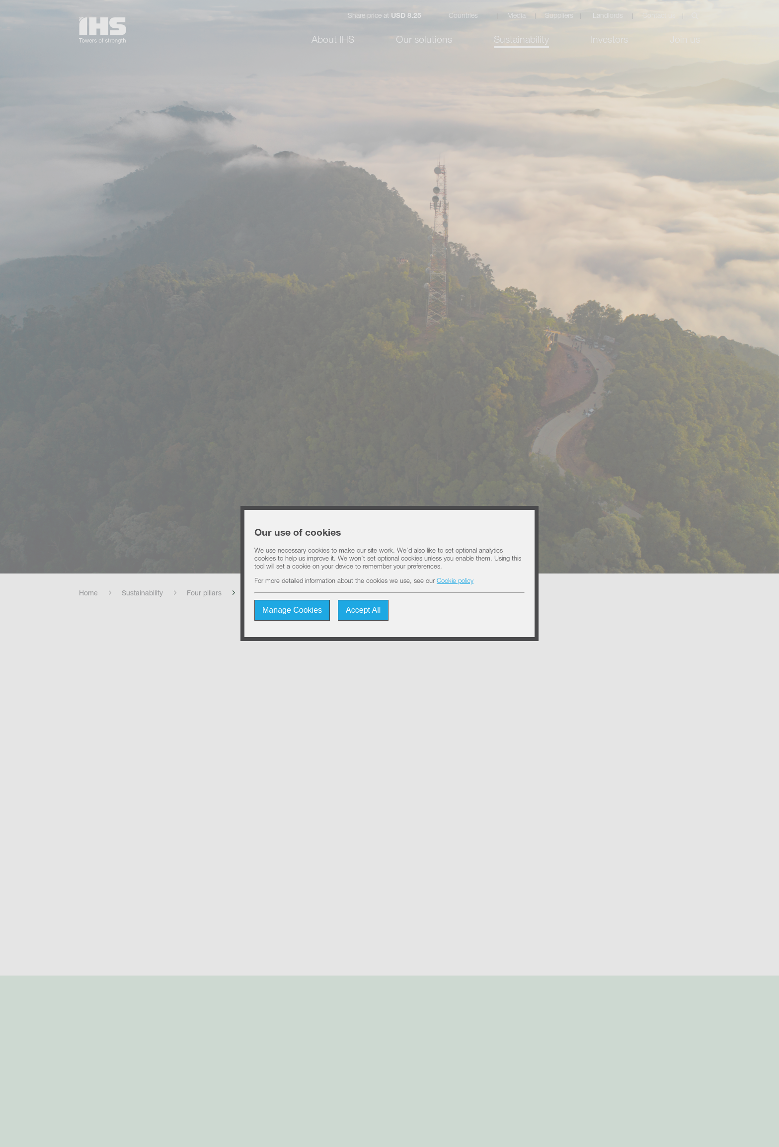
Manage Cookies (292, 610)
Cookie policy (455, 581)
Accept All (363, 610)
